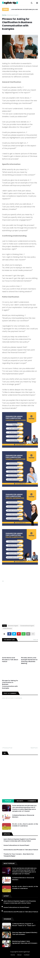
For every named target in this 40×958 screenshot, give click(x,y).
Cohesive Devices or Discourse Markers (23, 816)
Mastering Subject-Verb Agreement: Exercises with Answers (24, 942)
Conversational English (27, 626)
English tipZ (26, 952)
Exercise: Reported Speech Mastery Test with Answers (24, 933)
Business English (13, 15)
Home (4, 15)
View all (35, 639)
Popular (8, 801)
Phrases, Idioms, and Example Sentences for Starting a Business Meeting (29, 660)
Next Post (34, 748)
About (19, 955)
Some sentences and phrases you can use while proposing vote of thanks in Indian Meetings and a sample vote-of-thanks (24, 9)
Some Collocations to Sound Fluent (16, 845)
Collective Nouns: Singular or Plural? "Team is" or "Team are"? (24, 924)
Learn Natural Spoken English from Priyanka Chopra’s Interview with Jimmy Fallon (20, 840)
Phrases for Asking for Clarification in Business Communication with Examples (10, 684)
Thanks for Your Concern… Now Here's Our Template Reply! (19, 855)
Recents (20, 801)
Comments (32, 801)
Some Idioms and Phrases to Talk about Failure (10, 659)
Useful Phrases (7, 628)
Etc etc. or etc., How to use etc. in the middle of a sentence (25, 825)
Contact (26, 955)
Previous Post (7, 748)
